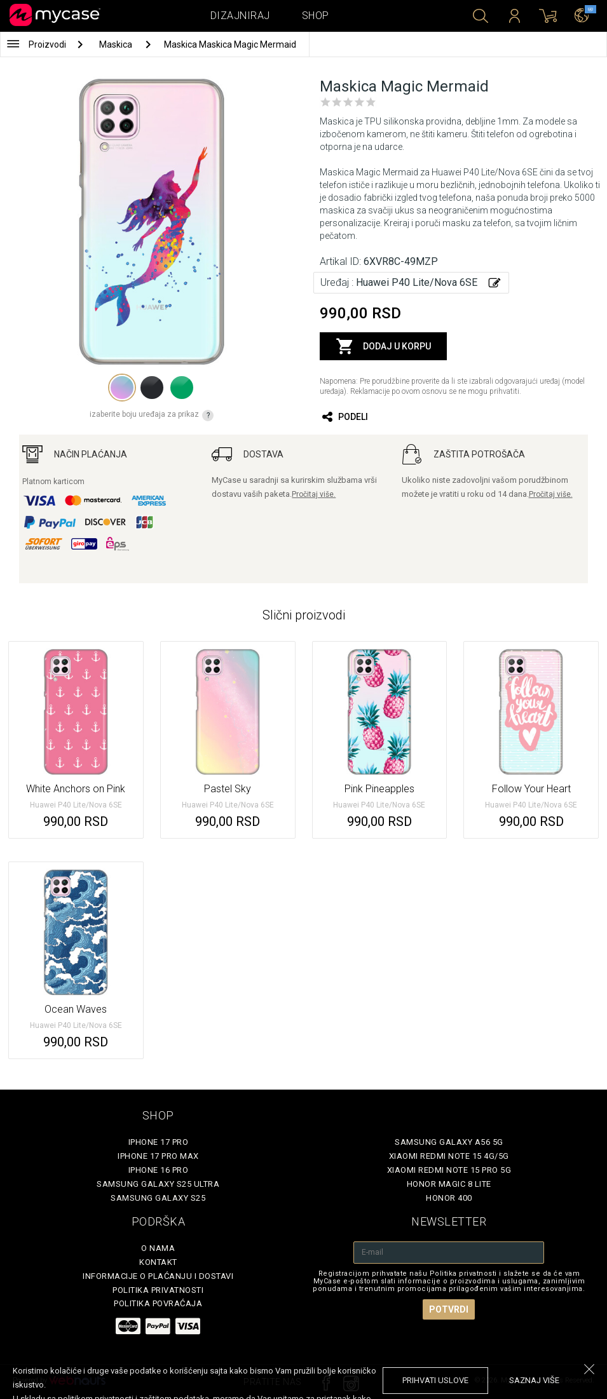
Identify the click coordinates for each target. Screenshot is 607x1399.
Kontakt (158, 1262)
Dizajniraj (240, 16)
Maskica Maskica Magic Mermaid (230, 44)
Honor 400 (449, 1198)
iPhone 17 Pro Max (158, 1156)
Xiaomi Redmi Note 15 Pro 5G (449, 1170)
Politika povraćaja (158, 1303)
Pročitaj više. (314, 494)
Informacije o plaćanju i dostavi (158, 1276)
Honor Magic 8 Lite (449, 1184)
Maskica (116, 44)
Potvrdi (448, 1309)
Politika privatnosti (158, 1290)
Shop (315, 16)
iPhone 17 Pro (158, 1142)
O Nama (158, 1248)
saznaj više (534, 1380)
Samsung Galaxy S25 (158, 1198)
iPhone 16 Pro (158, 1170)
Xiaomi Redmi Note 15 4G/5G (449, 1156)
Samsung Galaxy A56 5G (449, 1142)
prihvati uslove (435, 1380)
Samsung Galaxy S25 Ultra (158, 1184)
